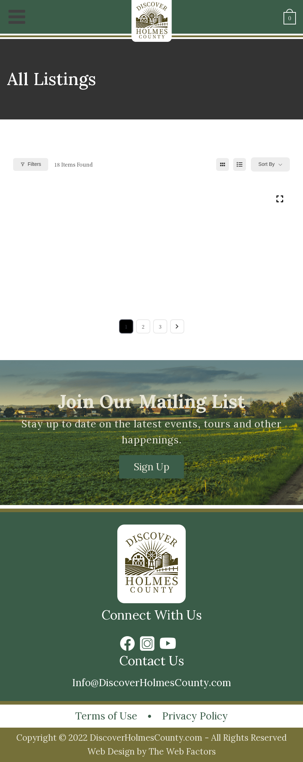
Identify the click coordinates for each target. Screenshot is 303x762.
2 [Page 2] (143, 326)
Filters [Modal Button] (30, 164)
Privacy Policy (195, 716)
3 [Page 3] (160, 326)
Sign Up (151, 466)
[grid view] (222, 164)
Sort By (266, 164)
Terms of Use (106, 716)
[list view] (239, 164)
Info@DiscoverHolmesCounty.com (151, 682)
